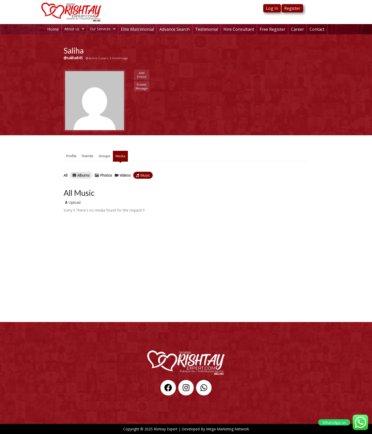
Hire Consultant (238, 29)
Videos (125, 175)
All (65, 175)
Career (297, 29)
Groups (104, 156)
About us (74, 28)
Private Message (142, 86)
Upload (72, 202)
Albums (83, 175)
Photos (106, 175)
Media (120, 156)
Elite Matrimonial (137, 29)
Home (53, 29)
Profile (71, 156)
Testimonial (206, 29)
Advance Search (174, 29)
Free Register (272, 29)
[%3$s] (186, 283)
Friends (87, 156)
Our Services (102, 28)
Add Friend (141, 75)
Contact (316, 29)
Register (292, 8)
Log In (272, 8)
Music (145, 175)
